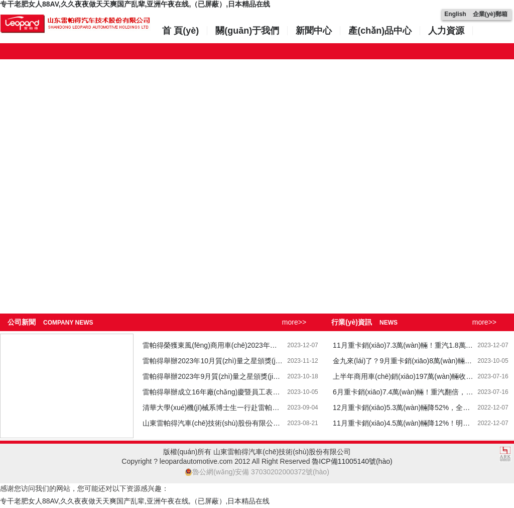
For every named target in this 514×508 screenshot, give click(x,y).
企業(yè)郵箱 (490, 14)
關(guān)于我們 (247, 31)
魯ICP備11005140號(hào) (352, 461)
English (455, 14)
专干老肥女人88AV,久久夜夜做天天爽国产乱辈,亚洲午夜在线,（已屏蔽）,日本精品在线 (135, 4)
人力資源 (446, 31)
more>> (294, 322)
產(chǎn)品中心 (380, 31)
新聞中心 (314, 31)
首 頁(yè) (180, 31)
